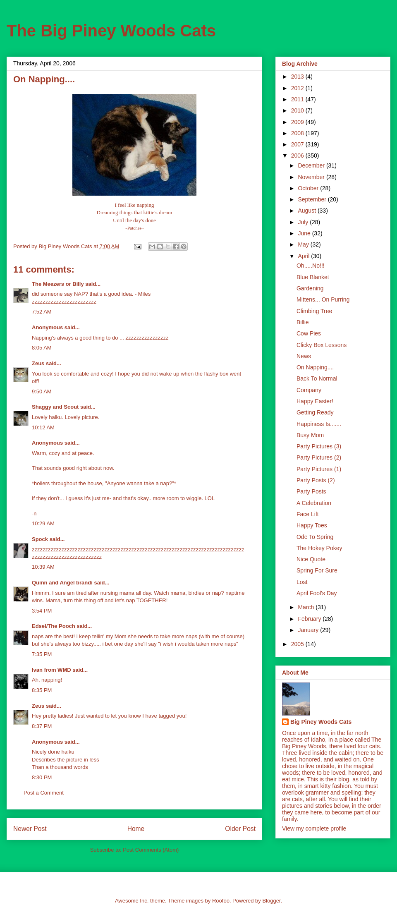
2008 (298, 133)
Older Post (240, 828)
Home (136, 828)
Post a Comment (44, 793)
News (304, 356)
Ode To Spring (315, 537)
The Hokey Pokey (319, 548)
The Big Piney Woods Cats (111, 31)
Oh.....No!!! (311, 265)
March (307, 607)
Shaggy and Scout (55, 407)
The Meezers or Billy (58, 284)
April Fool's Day (317, 593)
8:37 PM (42, 726)
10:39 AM (43, 567)
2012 (298, 88)
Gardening (310, 288)
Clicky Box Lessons (322, 345)
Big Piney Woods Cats (321, 721)
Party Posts (311, 491)
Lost (302, 582)
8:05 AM (42, 348)
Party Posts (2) (316, 480)
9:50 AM (42, 391)
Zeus (38, 363)
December (312, 165)
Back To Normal (317, 378)
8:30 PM (42, 777)
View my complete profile (314, 828)
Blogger (271, 901)
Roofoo (221, 901)
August (307, 210)
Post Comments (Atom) (151, 850)
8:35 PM (42, 690)
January (309, 630)
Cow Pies (309, 333)
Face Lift (308, 514)
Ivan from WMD (51, 670)
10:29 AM (43, 523)
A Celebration (314, 503)
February (310, 618)
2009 (298, 122)
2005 (298, 644)
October (309, 188)
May (304, 244)
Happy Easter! (315, 401)
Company (309, 390)
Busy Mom (310, 435)
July (304, 222)
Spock (40, 539)
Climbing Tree (314, 311)
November (312, 177)
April (304, 256)
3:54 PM (42, 611)
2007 (298, 144)
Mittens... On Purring (323, 299)
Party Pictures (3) (319, 446)
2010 (298, 110)
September (313, 199)
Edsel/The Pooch (53, 626)
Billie (303, 322)
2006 (298, 155)
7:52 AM (42, 312)
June (305, 233)
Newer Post (30, 828)
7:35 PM (42, 654)
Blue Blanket (313, 277)
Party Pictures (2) (319, 457)
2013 (298, 76)
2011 (298, 99)
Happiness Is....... (319, 424)
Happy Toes (312, 525)
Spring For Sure (317, 570)
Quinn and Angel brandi (62, 582)
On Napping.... (315, 367)
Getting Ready (315, 412)
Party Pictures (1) (319, 469)
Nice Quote (311, 559)
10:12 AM (43, 427)
